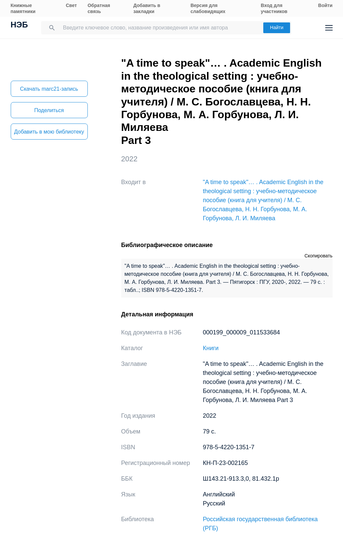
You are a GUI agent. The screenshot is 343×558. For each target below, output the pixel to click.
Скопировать (318, 255)
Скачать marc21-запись (49, 89)
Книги (211, 348)
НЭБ (19, 25)
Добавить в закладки (146, 8)
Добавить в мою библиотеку (49, 132)
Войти (325, 5)
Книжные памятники (23, 8)
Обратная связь (98, 8)
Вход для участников (274, 8)
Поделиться (49, 110)
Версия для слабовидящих (208, 8)
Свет (71, 5)
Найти (276, 27)
